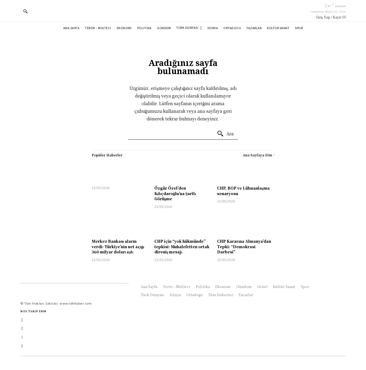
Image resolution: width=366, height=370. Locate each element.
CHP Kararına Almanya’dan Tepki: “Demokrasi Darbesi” (244, 246)
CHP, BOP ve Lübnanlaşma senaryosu (243, 190)
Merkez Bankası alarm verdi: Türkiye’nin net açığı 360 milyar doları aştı (118, 246)
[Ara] (225, 133)
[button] (25, 11)
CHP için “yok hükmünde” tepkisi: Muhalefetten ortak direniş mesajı (181, 246)
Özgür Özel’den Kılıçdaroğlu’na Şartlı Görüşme (175, 193)
